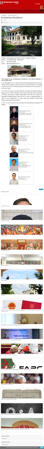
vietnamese (37, 3)
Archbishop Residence (12, 15)
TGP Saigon (4, 20)
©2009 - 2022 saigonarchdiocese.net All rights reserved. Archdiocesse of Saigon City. (22, 447)
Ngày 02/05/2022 (5, 22)
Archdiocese (3, 15)
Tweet (41, 189)
